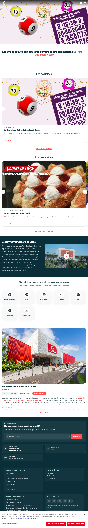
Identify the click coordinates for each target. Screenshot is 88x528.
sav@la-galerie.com (15, 450)
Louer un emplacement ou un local (17, 478)
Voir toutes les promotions (44, 231)
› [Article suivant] (85, 108)
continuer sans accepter (76, 523)
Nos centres (10, 473)
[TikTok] (65, 501)
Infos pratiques (10, 481)
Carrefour (25, 409)
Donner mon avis (39, 393)
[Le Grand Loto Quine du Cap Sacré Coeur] (44, 110)
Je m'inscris (76, 436)
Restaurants (50, 476)
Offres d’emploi (11, 484)
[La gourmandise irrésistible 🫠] (44, 193)
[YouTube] (59, 501)
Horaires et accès (11, 487)
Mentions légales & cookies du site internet (19, 505)
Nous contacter (11, 476)
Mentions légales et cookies (27, 518)
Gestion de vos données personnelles (18, 511)
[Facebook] (49, 501)
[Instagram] (54, 501)
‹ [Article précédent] (2, 108)
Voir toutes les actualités (44, 148)
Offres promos (51, 478)
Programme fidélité (12, 499)
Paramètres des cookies (9, 523)
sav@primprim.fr (14, 448)
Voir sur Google (25, 393)
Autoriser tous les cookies (56, 523)
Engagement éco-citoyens (14, 502)
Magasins (50, 473)
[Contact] (70, 501)
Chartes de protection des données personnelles (21, 508)
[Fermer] (84, 514)
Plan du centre (10, 489)
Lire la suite (44, 412)
